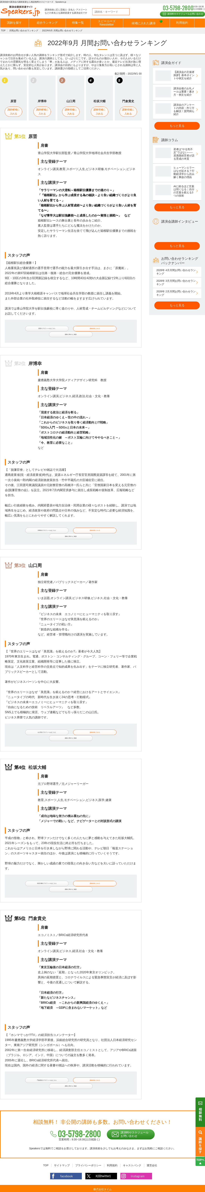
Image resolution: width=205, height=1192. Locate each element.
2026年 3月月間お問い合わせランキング (176, 282)
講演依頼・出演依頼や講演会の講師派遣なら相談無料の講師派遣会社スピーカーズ (91, 1188)
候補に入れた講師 (147, 23)
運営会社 (152, 1143)
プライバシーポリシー (88, 1143)
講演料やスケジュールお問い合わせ (185, 14)
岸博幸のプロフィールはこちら (34, 526)
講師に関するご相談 (113, 329)
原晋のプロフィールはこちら (34, 329)
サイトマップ (62, 1143)
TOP (3, 30)
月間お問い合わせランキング (23, 30)
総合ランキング (47, 22)
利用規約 (182, 22)
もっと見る (177, 125)
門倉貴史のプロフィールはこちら (34, 1063)
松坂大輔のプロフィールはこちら (34, 870)
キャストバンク (132, 1143)
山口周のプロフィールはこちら (34, 723)
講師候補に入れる (13, 111)
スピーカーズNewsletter (107, 23)
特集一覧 (78, 22)
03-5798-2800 (76, 1111)
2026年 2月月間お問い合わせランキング (176, 293)
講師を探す (14, 22)
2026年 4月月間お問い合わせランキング (176, 272)
